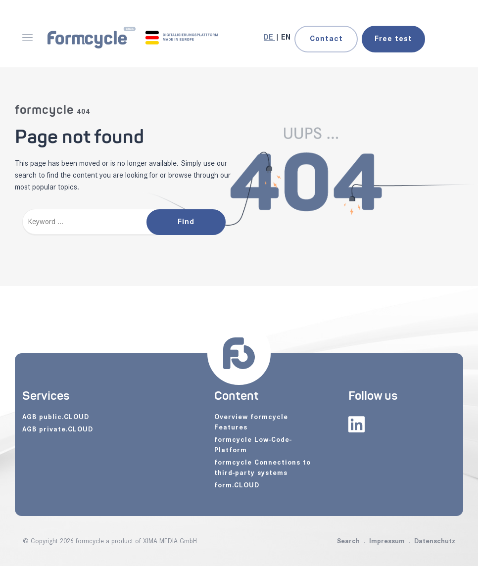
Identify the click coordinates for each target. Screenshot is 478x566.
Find (186, 222)
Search (348, 541)
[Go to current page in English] (285, 37)
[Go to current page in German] (269, 37)
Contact (326, 39)
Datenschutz (434, 541)
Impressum (387, 541)
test (393, 39)
